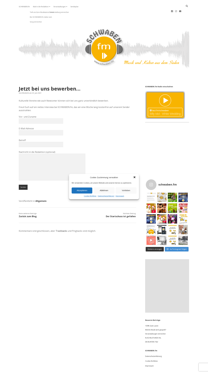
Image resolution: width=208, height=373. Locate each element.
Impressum (120, 196)
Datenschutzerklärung (106, 196)
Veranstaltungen (59, 6)
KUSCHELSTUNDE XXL (153, 329)
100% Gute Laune (151, 317)
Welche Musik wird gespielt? (155, 321)
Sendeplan (74, 6)
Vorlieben (126, 190)
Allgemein (40, 192)
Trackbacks (61, 222)
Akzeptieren (82, 190)
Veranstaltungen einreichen (155, 325)
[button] (134, 177)
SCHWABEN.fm (24, 6)
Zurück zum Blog (28, 207)
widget (165, 97)
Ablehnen (104, 190)
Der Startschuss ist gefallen (121, 207)
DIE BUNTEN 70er (151, 333)
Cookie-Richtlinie (90, 196)
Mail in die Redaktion (41, 6)
